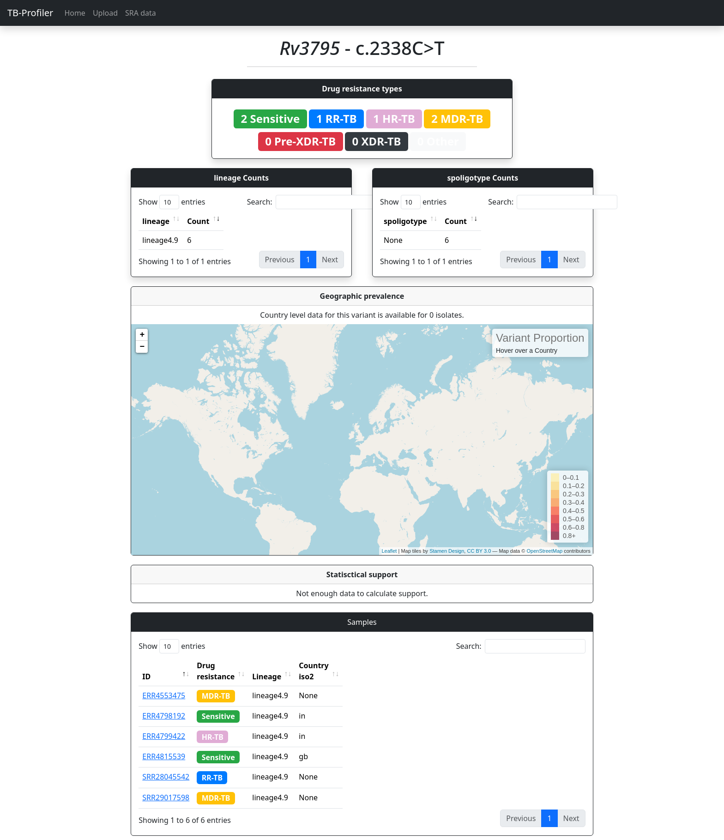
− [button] (142, 346)
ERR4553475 (163, 684)
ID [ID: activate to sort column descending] (146, 665)
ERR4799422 (163, 725)
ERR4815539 (163, 745)
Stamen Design (446, 551)
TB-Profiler (30, 12)
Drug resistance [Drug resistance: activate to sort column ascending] (226, 665)
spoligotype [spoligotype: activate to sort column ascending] (405, 221)
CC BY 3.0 (479, 551)
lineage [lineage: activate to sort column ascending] (155, 221)
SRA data (140, 13)
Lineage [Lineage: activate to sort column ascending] (287, 665)
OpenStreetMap (544, 551)
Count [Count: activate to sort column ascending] (198, 221)
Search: (311, 202)
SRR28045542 (165, 766)
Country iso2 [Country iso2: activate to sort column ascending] (342, 665)
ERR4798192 (163, 705)
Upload (105, 13)
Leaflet (389, 551)
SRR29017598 (165, 786)
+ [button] (142, 334)
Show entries (172, 202)
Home (74, 13)
